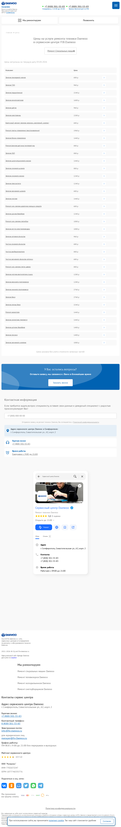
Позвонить (88, 20)
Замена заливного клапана (16, 342)
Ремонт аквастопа (12, 312)
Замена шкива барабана (15, 214)
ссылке (13, 657)
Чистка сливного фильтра (15, 244)
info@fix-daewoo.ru (11, 730)
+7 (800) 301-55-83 (55, 6)
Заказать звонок (60, 382)
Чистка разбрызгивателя (15, 252)
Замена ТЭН (10, 85)
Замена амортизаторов (14, 100)
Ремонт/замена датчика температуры (20, 146)
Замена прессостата (13, 183)
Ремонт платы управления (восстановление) (23, 130)
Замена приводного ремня (16, 77)
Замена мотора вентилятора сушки (19, 274)
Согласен (107, 821)
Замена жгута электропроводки (18, 229)
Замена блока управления (16, 138)
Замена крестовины (13, 115)
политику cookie (56, 820)
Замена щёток (11, 108)
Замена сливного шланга (15, 168)
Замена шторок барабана (15, 327)
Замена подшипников (14, 93)
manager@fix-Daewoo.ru (14, 738)
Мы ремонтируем (29, 20)
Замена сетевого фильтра (15, 236)
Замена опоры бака (13, 305)
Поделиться (4, 785)
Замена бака (10, 297)
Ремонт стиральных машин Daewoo (36, 671)
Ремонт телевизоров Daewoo (33, 677)
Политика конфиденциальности (60, 808)
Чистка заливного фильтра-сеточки (19, 259)
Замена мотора (11, 199)
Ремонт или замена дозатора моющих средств (23, 206)
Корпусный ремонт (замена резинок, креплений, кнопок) (27, 123)
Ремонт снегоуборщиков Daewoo (35, 689)
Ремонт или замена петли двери (18, 267)
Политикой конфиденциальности (86, 422)
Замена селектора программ (16, 320)
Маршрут (44, 527)
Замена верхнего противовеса (17, 282)
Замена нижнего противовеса (17, 289)
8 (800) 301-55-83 (10, 723)
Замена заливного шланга (15, 191)
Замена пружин (12, 335)
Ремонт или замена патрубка (17, 221)
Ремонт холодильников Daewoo (34, 683)
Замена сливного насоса (15, 176)
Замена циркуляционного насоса (18, 161)
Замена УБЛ (10, 153)
